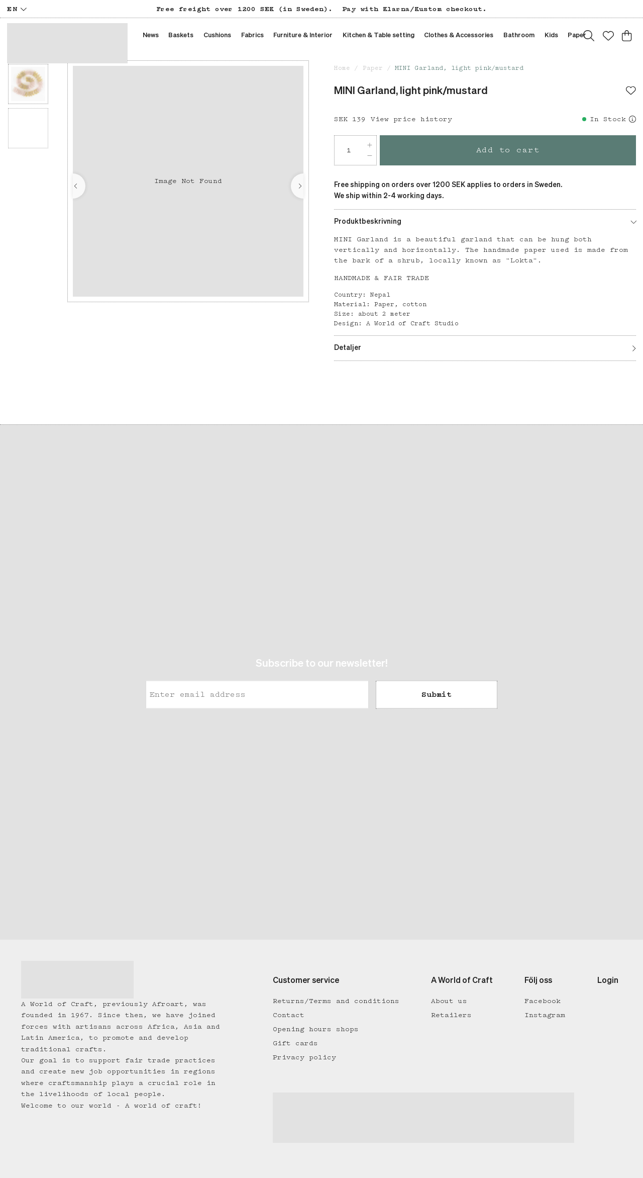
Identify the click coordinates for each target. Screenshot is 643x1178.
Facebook (542, 1001)
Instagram (544, 1015)
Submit (436, 695)
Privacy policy (304, 1057)
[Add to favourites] (631, 91)
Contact (288, 1015)
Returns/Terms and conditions (336, 1001)
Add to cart (508, 150)
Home (342, 68)
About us (449, 1001)
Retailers (451, 1015)
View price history (411, 119)
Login (607, 981)
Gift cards (295, 1043)
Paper (373, 68)
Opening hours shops (316, 1029)
